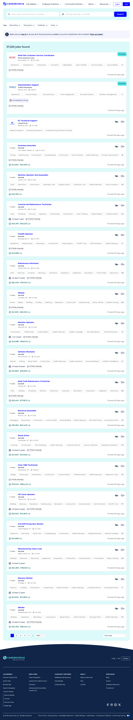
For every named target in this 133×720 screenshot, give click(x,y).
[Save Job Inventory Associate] (122, 146)
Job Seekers (32, 4)
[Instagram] (111, 705)
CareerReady (59, 681)
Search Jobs (7, 681)
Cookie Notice (90, 715)
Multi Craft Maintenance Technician (65, 381)
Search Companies (9, 688)
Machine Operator (65, 322)
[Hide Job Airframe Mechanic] (116, 353)
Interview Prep (9, 702)
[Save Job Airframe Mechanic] (122, 353)
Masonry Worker (65, 578)
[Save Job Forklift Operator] (122, 235)
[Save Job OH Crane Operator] (122, 495)
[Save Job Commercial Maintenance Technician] (122, 205)
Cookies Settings (79, 715)
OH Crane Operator (65, 494)
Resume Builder (9, 695)
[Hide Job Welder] (116, 294)
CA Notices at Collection (103, 715)
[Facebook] (107, 705)
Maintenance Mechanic (65, 263)
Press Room (110, 688)
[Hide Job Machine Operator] (116, 323)
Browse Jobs (7, 684)
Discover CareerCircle (10, 677)
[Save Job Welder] (122, 294)
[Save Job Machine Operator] (122, 323)
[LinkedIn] (115, 705)
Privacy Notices (52, 715)
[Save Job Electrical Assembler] (122, 412)
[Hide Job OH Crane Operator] (116, 495)
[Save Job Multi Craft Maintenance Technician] (122, 382)
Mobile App (7, 705)
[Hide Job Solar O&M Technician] (116, 466)
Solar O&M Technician (65, 465)
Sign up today (96, 34)
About (92, 4)
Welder (65, 293)
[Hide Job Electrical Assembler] (116, 412)
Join (119, 658)
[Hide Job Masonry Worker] (116, 579)
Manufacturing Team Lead (65, 549)
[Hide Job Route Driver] (116, 436)
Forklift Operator (65, 234)
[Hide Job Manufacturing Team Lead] (116, 550)
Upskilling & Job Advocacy (63, 677)
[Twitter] (119, 705)
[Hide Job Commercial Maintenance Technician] (116, 205)
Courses (6, 698)
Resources (105, 4)
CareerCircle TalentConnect (38, 681)
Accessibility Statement (65, 715)
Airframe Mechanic (65, 352)
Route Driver (65, 435)
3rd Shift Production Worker (65, 524)
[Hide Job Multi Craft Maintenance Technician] (116, 382)
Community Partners (75, 4)
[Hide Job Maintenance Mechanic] (116, 264)
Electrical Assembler (65, 411)
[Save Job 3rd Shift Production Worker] (122, 525)
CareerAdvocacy (60, 684)
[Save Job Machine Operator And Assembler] (122, 176)
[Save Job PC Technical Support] (122, 121)
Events (108, 681)
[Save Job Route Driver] (122, 436)
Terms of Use (42, 715)
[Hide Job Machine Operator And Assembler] (116, 176)
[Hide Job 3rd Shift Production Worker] (116, 525)
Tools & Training (8, 691)
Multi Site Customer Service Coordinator (66, 55)
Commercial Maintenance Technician (65, 204)
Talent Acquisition (34, 677)
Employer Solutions (51, 4)
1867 (38, 635)
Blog (107, 677)
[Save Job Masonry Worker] (122, 579)
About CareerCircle (86, 677)
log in (23, 34)
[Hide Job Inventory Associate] (116, 146)
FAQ (81, 681)
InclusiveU (32, 684)
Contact (125, 658)
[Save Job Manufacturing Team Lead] (122, 550)
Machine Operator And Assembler (65, 175)
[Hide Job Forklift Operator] (116, 235)
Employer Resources (112, 684)
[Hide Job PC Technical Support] (116, 121)
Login (113, 658)
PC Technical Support (65, 120)
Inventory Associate (65, 145)
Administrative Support (66, 85)
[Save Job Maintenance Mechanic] (122, 264)
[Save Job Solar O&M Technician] (122, 466)
